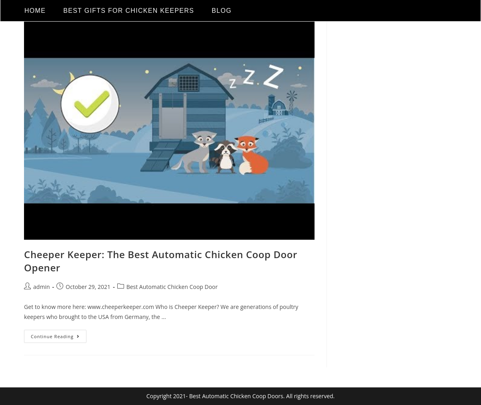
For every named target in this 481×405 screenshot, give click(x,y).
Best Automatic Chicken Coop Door (172, 287)
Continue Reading (58, 334)
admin (41, 287)
